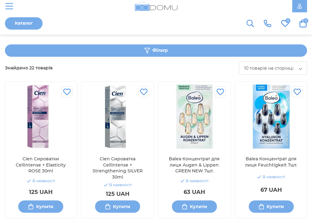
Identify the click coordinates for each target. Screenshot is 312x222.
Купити (40, 207)
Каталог (24, 23)
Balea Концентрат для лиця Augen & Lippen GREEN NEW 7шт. (194, 165)
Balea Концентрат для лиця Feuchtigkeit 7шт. (271, 162)
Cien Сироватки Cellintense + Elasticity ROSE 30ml (41, 165)
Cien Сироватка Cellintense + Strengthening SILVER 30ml (118, 168)
